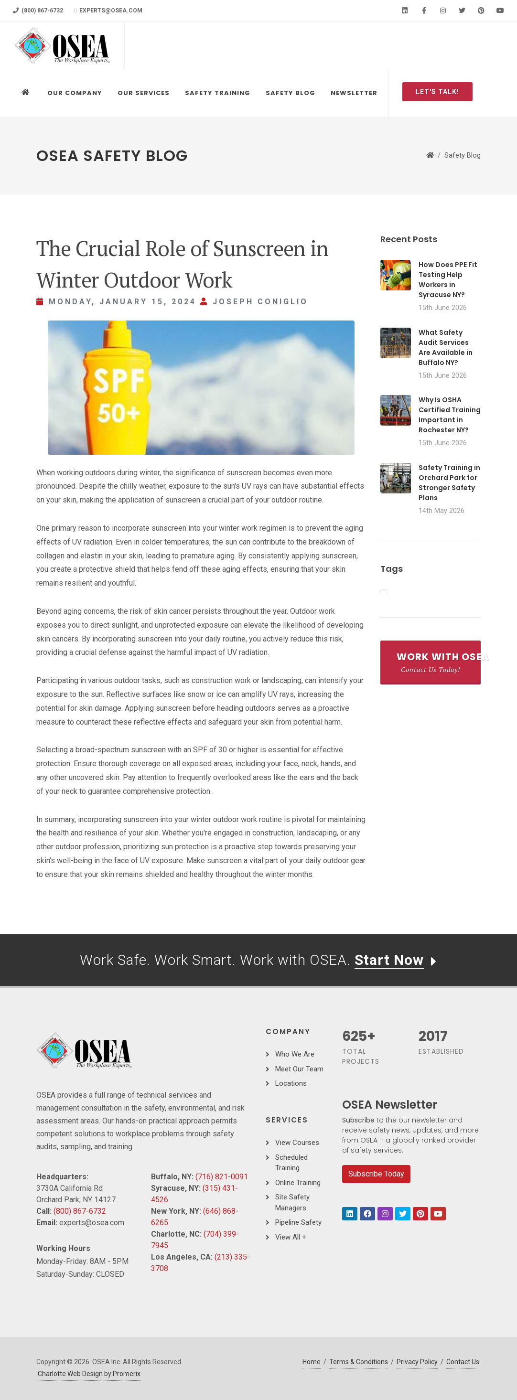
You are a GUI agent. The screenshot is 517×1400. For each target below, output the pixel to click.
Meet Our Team (299, 1069)
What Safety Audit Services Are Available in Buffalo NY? (446, 347)
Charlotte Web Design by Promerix (89, 1374)
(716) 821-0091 (221, 1176)
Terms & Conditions (358, 1362)
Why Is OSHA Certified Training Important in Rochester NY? (450, 415)
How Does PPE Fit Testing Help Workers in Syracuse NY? (448, 279)
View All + (290, 1237)
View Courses (297, 1142)
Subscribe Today (376, 1173)
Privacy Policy (417, 1362)
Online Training (298, 1182)
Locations (291, 1083)
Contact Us (462, 1362)
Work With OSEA (439, 662)
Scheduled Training (291, 1163)
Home (311, 1362)
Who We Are (294, 1054)
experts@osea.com (108, 10)
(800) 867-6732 (38, 10)
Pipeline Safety (298, 1222)
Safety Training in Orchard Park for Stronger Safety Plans (449, 482)
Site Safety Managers (292, 1202)
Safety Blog (462, 155)
